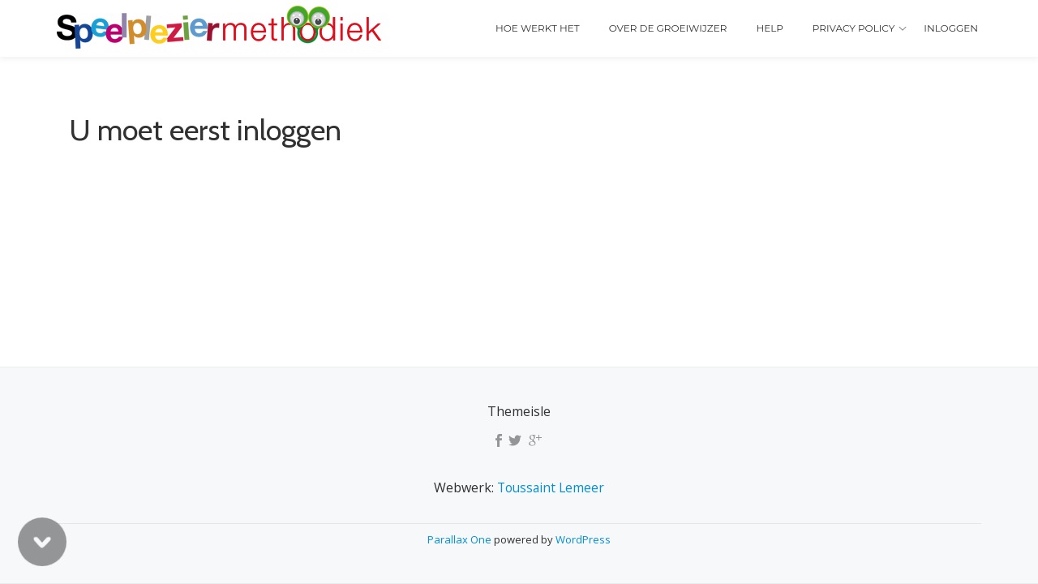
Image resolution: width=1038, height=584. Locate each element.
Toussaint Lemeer (551, 487)
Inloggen (951, 28)
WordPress (583, 539)
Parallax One (460, 539)
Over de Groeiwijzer (668, 28)
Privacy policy (853, 28)
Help (769, 28)
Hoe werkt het (537, 28)
